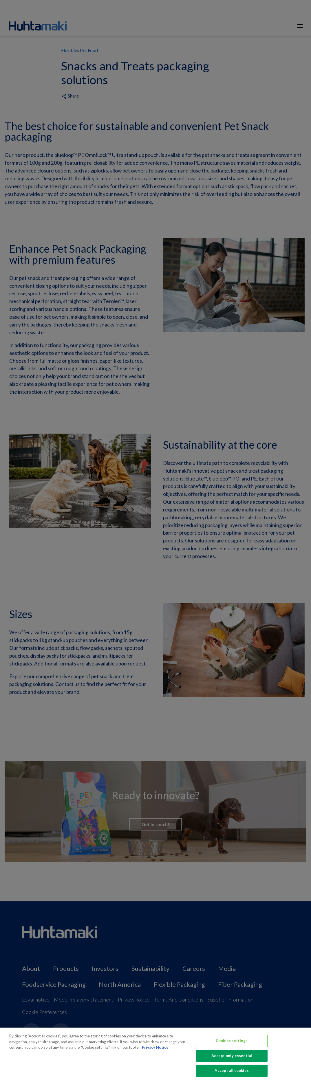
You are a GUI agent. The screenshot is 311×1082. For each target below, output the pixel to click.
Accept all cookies (231, 1073)
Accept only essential (231, 1058)
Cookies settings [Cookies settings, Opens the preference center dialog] (232, 1043)
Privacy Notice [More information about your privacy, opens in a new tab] (155, 1050)
